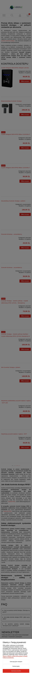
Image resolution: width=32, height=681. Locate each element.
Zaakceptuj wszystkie (16, 671)
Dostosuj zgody (15, 666)
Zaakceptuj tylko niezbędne (16, 661)
